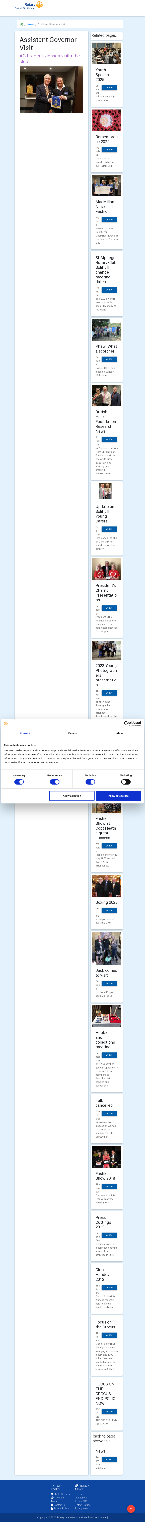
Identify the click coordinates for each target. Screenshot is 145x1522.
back (109, 1459)
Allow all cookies (118, 795)
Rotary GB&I (81, 1501)
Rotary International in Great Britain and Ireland (82, 1517)
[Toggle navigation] (138, 8)
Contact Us (58, 1504)
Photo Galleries (60, 1494)
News (30, 24)
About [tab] (120, 733)
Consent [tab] (25, 733)
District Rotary (82, 1504)
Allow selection (72, 795)
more (109, 88)
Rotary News (82, 1508)
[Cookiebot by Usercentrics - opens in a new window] (126, 723)
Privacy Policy (60, 1508)
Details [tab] (72, 733)
